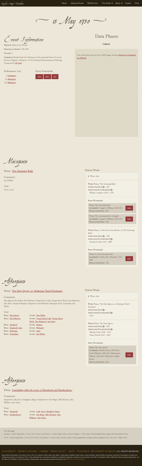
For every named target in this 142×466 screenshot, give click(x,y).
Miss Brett (51, 322)
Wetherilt (40, 328)
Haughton (50, 412)
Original (99, 44)
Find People (83, 451)
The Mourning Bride (22, 171)
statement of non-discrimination (75, 459)
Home (64, 3)
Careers (44, 451)
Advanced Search (77, 3)
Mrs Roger (40, 415)
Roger (57, 412)
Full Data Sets (92, 3)
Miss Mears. (41, 418)
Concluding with (42, 390)
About (117, 3)
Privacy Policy (58, 451)
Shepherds (14, 412)
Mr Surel (18, 63)
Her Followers (15, 319)
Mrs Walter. (40, 334)
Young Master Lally (43, 319)
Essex (43, 412)
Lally (38, 412)
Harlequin (13, 331)
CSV (54, 77)
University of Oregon (104, 451)
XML (47, 77)
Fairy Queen (14, 315)
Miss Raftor (40, 315)
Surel (38, 331)
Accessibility (9, 451)
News (137, 3)
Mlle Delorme (50, 415)
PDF (86, 44)
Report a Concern (27, 451)
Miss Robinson (40, 322)
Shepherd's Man (16, 328)
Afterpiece (11, 79)
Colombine (14, 334)
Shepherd (13, 325)
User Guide (106, 3)
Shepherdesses (15, 415)
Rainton (39, 325)
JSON (39, 77)
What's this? (95, 176)
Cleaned (112, 44)
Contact (128, 3)
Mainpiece (11, 76)
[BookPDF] (106, 95)
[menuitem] (64, 3)
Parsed (126, 44)
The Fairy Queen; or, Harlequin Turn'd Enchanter (37, 291)
